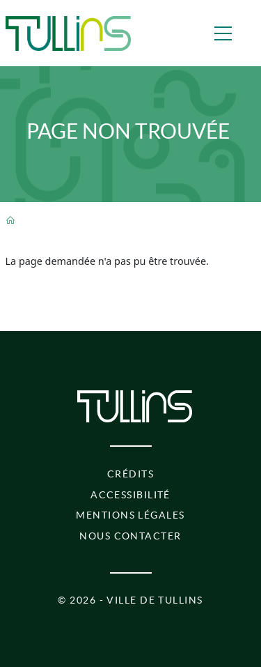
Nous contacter (130, 536)
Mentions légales (130, 515)
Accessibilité (130, 494)
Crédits (130, 474)
